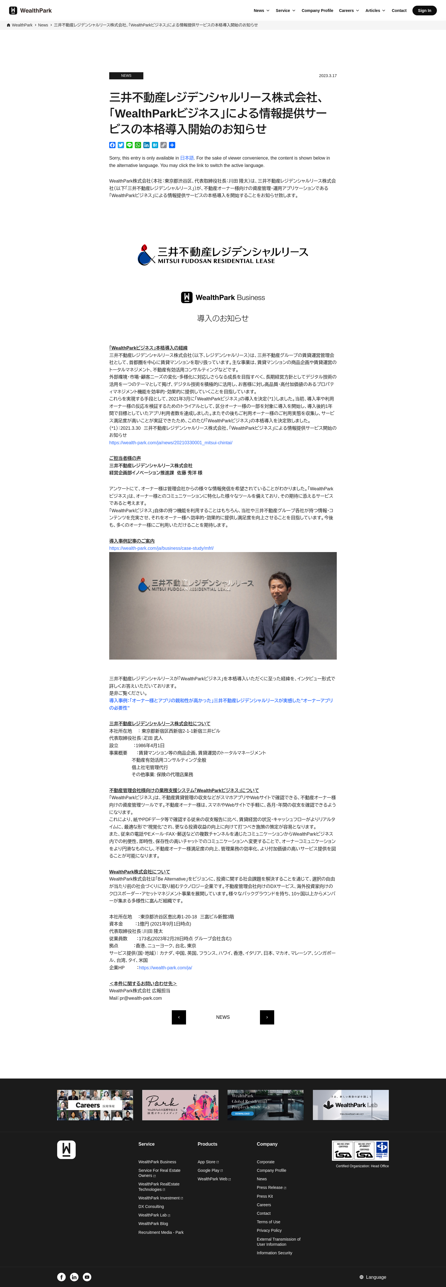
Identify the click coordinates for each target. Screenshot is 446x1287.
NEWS (223, 1017)
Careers (346, 10)
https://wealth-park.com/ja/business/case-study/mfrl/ (161, 548)
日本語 (187, 158)
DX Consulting (151, 1206)
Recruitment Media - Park (161, 1232)
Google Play (210, 1170)
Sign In (424, 10)
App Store (208, 1162)
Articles (373, 10)
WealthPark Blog (153, 1223)
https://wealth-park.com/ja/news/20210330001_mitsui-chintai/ (170, 442)
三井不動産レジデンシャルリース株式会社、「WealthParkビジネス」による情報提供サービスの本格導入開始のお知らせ (156, 25)
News (259, 10)
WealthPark (22, 25)
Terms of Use (268, 1222)
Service (283, 10)
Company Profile (317, 10)
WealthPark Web (214, 1179)
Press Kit (265, 1196)
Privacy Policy (269, 1230)
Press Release (271, 1187)
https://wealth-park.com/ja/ (165, 967)
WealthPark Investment (161, 1198)
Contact (399, 10)
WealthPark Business (157, 1162)
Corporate (265, 1162)
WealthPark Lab (153, 1215)
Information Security (274, 1253)
